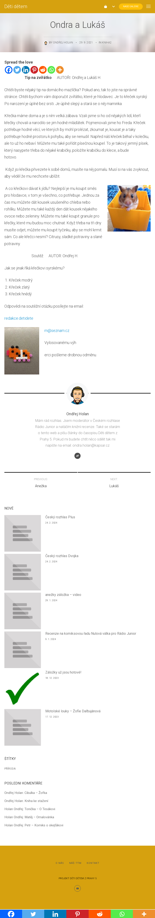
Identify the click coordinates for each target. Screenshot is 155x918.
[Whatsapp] (51, 70)
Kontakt (93, 863)
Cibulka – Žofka (36, 793)
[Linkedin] (26, 70)
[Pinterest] (34, 70)
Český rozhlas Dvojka (61, 556)
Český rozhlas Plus (60, 517)
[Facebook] (8, 70)
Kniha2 (107, 42)
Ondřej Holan (63, 42)
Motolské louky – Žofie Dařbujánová (72, 711)
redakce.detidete (18, 318)
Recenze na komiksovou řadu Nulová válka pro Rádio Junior (90, 633)
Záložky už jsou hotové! (63, 672)
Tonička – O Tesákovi (40, 809)
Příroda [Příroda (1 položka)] (10, 768)
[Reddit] (43, 70)
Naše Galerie (131, 6)
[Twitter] (17, 70)
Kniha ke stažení (36, 801)
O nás (60, 863)
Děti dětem (15, 6)
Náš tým (75, 863)
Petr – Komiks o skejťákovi (44, 825)
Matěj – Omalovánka (39, 817)
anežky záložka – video (63, 595)
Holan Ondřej (13, 809)
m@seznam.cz (56, 330)
